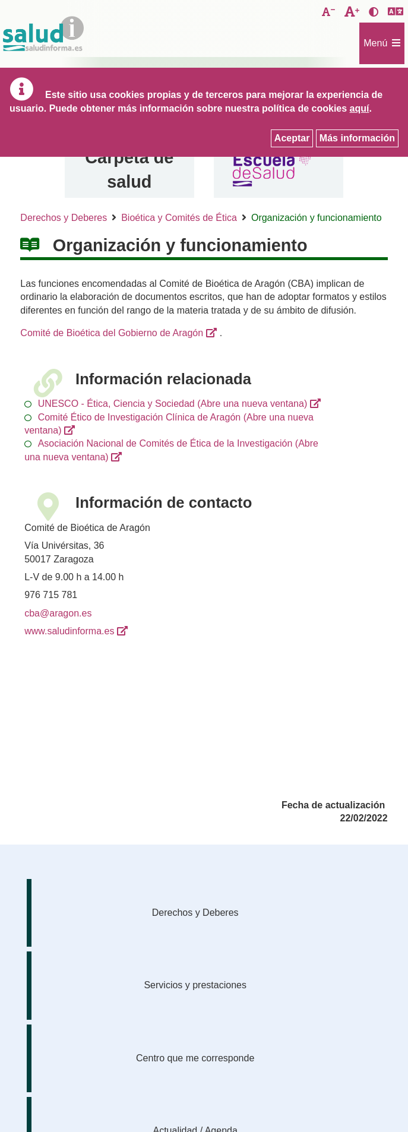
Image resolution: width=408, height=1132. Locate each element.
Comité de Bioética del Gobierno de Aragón (111, 333)
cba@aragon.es (57, 613)
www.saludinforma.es (69, 631)
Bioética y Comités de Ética (179, 218)
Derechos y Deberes (63, 218)
